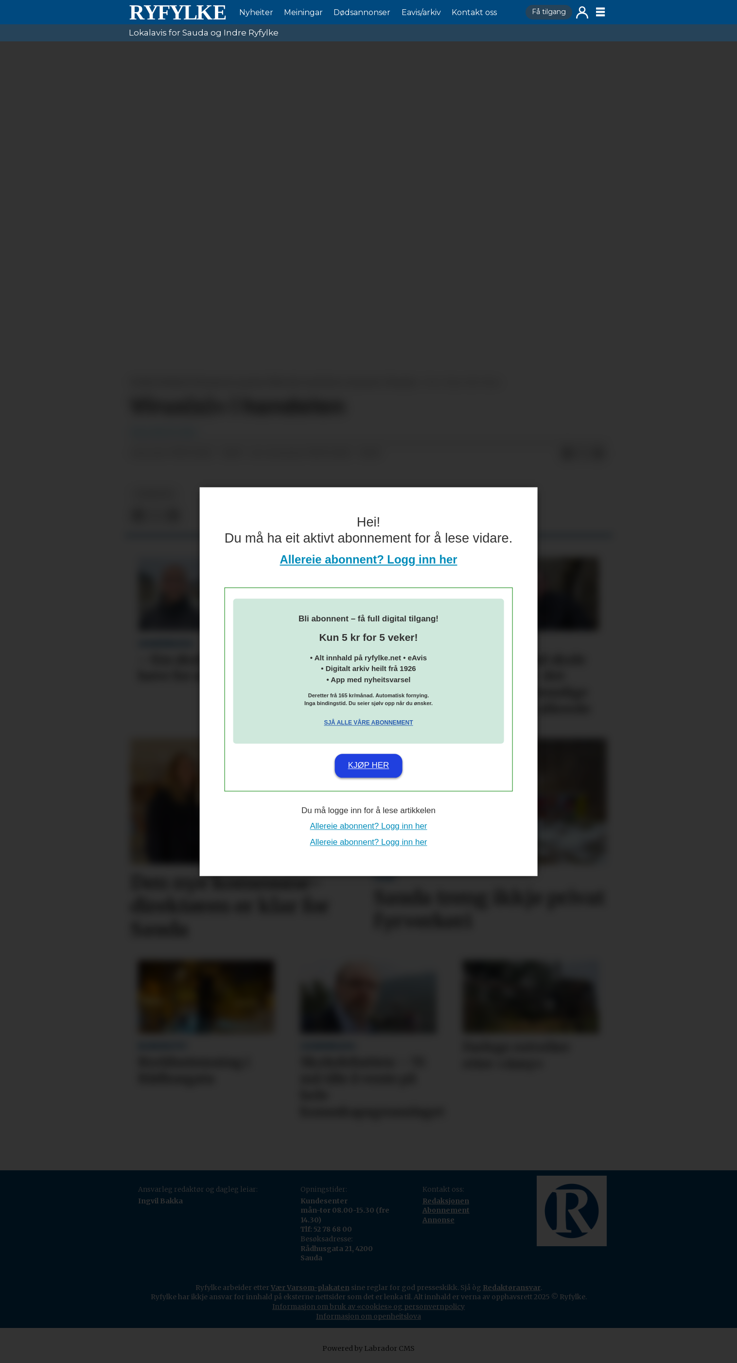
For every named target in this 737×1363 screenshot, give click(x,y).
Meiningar (303, 12)
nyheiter (154, 494)
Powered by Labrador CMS (368, 1348)
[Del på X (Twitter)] (583, 453)
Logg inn (582, 12)
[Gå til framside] (177, 12)
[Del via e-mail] (598, 453)
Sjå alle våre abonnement (368, 723)
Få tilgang (549, 11)
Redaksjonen (445, 1201)
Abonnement (446, 1210)
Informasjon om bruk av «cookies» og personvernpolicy (368, 1306)
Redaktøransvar (512, 1287)
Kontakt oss (474, 12)
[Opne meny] (600, 12)
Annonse (438, 1220)
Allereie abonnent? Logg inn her (368, 559)
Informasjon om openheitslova (368, 1316)
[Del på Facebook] (567, 453)
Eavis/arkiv (421, 12)
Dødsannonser (361, 12)
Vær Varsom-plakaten (310, 1287)
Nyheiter (256, 12)
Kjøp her (368, 765)
